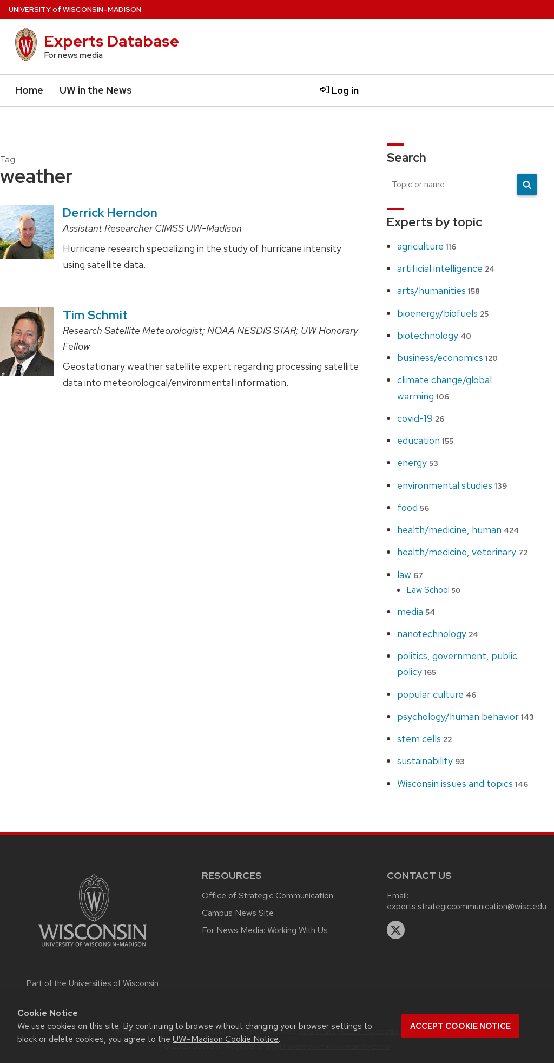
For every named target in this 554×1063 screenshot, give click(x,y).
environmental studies (452, 485)
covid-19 (420, 418)
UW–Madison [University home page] (75, 9)
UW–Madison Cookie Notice (226, 1039)
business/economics (447, 357)
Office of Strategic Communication (267, 895)
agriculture (426, 246)
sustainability (431, 760)
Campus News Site (238, 912)
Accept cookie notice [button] (460, 1026)
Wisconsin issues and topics (462, 783)
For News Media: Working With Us (265, 930)
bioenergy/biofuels (443, 313)
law (410, 574)
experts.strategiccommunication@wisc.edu (466, 906)
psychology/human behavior (465, 716)
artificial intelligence (445, 268)
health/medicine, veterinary (462, 552)
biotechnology (434, 335)
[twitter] (396, 930)
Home (29, 90)
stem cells (424, 738)
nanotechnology (437, 633)
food (413, 507)
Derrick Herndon (110, 213)
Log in (339, 90)
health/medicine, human (458, 529)
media (416, 611)
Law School (433, 589)
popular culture (436, 694)
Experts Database (111, 41)
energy (417, 462)
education (425, 440)
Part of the (93, 983)
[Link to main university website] (92, 948)
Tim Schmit (95, 315)
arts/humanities (438, 290)
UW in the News (96, 90)
